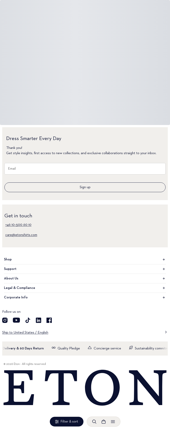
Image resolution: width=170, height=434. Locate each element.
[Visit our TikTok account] (28, 320)
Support (85, 269)
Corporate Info (85, 297)
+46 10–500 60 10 (18, 225)
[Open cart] (104, 422)
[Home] (85, 388)
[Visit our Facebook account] (49, 320)
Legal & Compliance (85, 288)
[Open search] (94, 422)
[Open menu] (113, 422)
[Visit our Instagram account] (5, 320)
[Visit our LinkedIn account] (38, 320)
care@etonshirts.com (21, 235)
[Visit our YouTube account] (16, 320)
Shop (85, 259)
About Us (85, 278)
